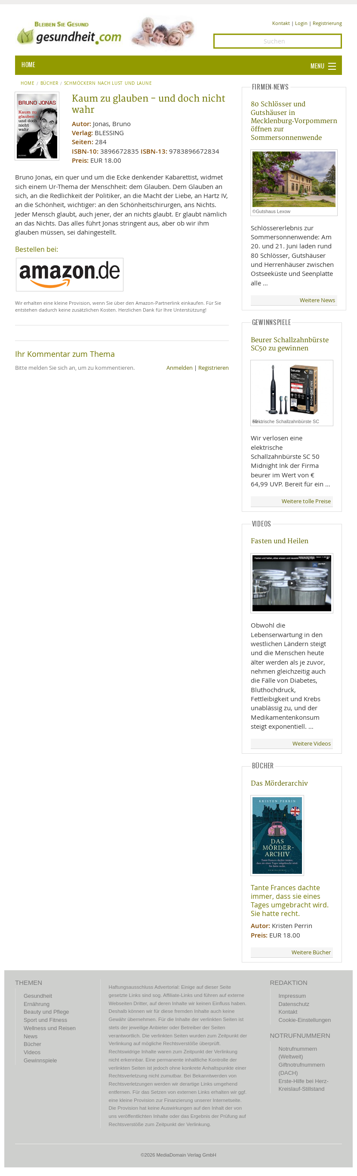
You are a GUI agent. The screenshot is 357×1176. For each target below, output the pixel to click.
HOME (28, 65)
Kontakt (281, 23)
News (30, 1036)
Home (28, 83)
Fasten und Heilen (279, 541)
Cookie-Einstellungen (305, 1020)
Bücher (49, 83)
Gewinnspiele (40, 1060)
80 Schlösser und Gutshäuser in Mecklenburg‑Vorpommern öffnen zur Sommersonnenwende (294, 121)
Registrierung (327, 23)
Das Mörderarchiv (279, 784)
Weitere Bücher (311, 952)
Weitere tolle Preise (306, 501)
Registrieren (213, 367)
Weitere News (317, 300)
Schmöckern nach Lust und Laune (108, 83)
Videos (32, 1052)
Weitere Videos (311, 743)
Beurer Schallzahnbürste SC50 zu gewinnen (290, 344)
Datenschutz (294, 1004)
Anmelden (179, 367)
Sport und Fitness (45, 1020)
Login (301, 23)
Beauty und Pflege (46, 1012)
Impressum (292, 996)
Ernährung (36, 1004)
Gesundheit (38, 996)
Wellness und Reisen (50, 1028)
